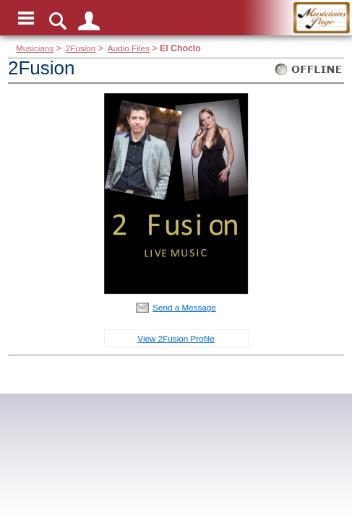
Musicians (34, 48)
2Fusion (81, 48)
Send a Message (184, 307)
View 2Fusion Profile (175, 338)
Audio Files (129, 48)
